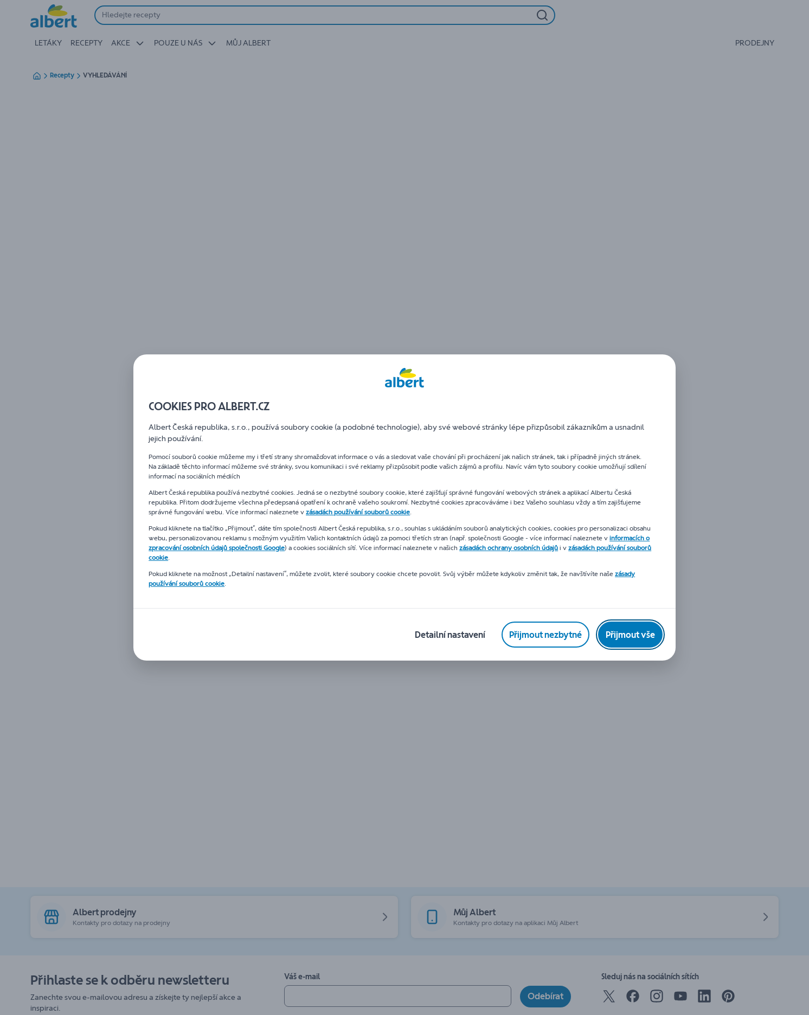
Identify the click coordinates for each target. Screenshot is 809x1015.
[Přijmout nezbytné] (545, 635)
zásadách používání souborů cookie (358, 512)
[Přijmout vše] (630, 635)
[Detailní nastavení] (450, 635)
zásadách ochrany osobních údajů (508, 548)
